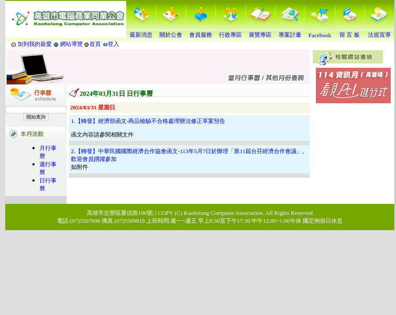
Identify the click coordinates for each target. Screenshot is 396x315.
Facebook (320, 32)
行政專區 (230, 32)
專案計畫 (290, 32)
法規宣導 (379, 32)
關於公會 (171, 32)
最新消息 (141, 32)
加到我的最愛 (35, 44)
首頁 (95, 44)
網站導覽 (72, 44)
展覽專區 (260, 32)
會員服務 (201, 32)
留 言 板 (349, 32)
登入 (113, 44)
